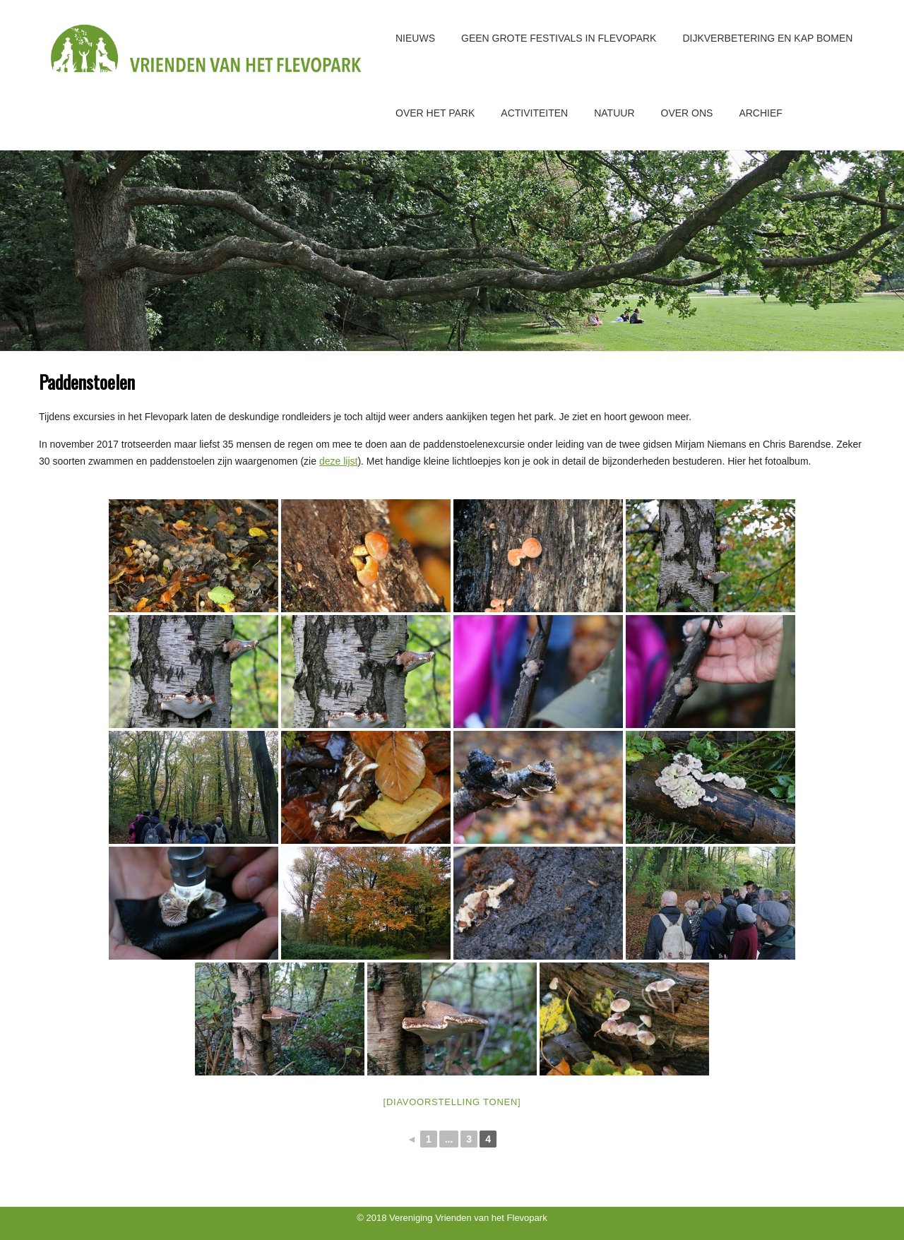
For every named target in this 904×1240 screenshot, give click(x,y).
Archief (760, 113)
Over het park (435, 113)
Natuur (614, 113)
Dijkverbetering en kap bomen (767, 38)
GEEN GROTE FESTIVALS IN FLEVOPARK (558, 38)
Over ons (687, 113)
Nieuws (415, 38)
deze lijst (338, 461)
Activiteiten (534, 113)
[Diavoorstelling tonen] (452, 1102)
